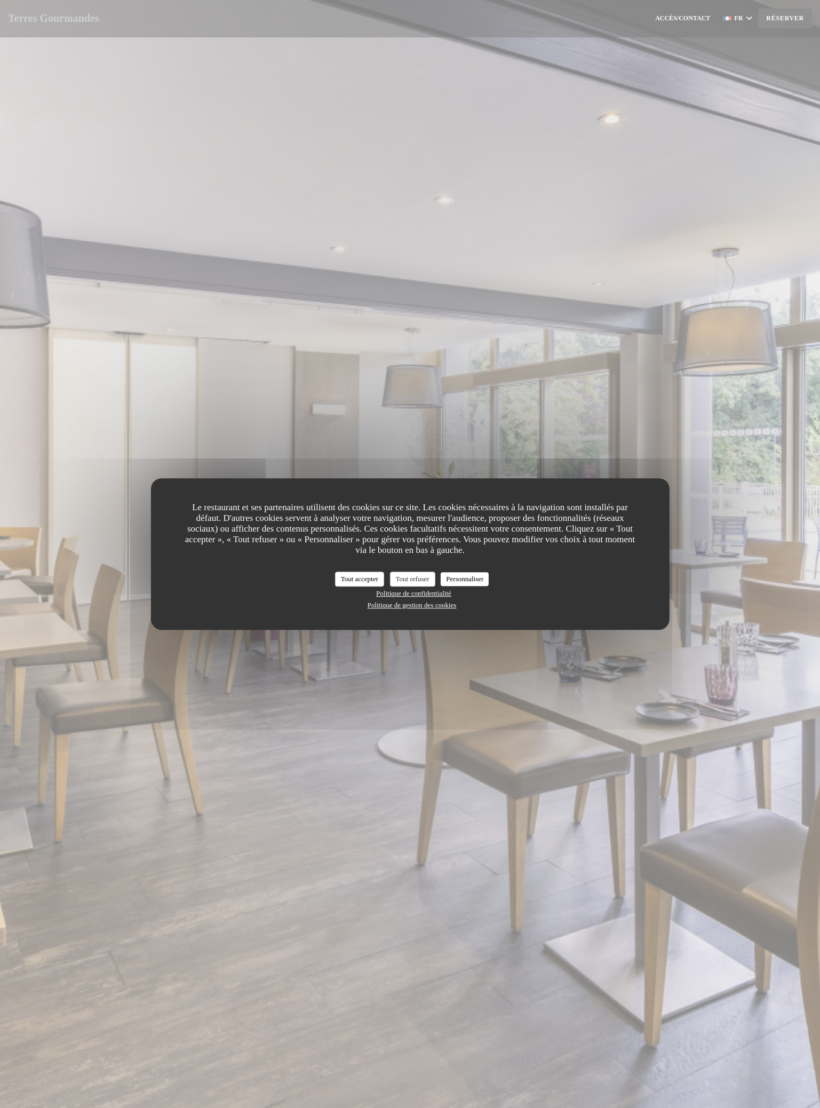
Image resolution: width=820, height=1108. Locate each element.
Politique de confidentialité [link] (413, 593)
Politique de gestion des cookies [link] (412, 605)
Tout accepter (359, 579)
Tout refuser (412, 579)
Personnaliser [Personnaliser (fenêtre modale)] (464, 579)
